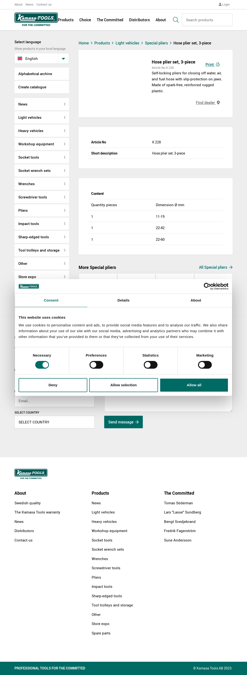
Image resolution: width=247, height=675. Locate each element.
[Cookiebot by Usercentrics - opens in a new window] (207, 286)
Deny (52, 385)
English (28, 58)
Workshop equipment (36, 143)
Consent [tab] (51, 300)
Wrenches (26, 183)
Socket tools (28, 157)
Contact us (44, 4)
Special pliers (159, 43)
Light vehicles (29, 117)
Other (22, 263)
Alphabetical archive (35, 73)
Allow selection (123, 385)
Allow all (194, 385)
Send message (123, 422)
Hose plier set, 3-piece (192, 43)
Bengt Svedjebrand (180, 521)
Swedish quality (27, 502)
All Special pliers (216, 267)
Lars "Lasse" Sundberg (182, 512)
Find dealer (208, 102)
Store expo (27, 276)
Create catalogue (32, 86)
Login (224, 4)
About (18, 4)
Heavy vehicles (30, 130)
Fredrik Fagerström (180, 530)
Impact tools (28, 223)
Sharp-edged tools (33, 236)
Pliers (23, 210)
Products (66, 19)
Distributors (139, 19)
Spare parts (101, 633)
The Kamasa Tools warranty (37, 512)
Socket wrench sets (34, 170)
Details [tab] (123, 300)
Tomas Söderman (178, 502)
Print (213, 64)
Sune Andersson (178, 540)
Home (86, 43)
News (30, 4)
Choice (85, 19)
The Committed (110, 19)
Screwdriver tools (32, 197)
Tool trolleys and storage (39, 250)
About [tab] (196, 300)
